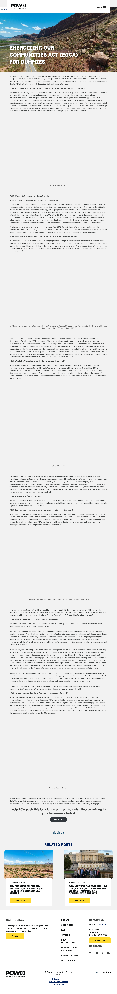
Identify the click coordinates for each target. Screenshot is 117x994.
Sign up (15, 936)
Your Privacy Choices (58, 982)
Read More (20, 900)
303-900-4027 (102, 924)
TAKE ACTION (58, 819)
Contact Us (100, 940)
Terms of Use (58, 984)
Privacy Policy (58, 979)
